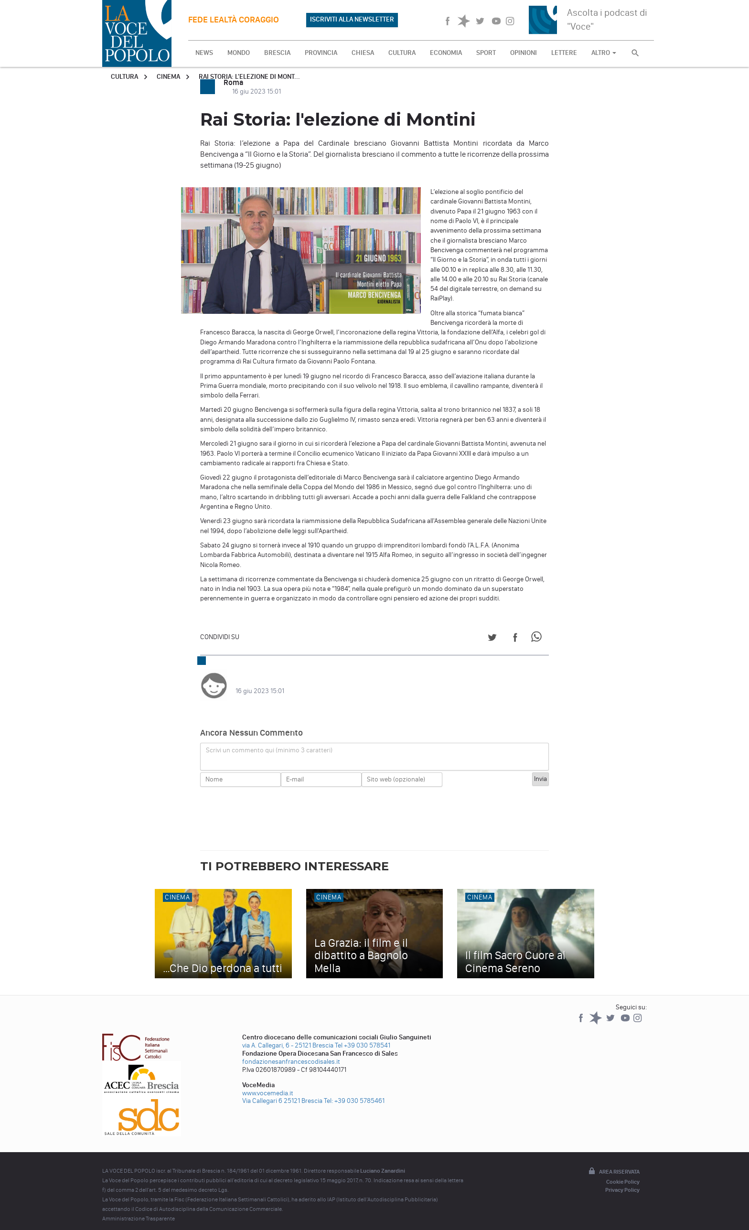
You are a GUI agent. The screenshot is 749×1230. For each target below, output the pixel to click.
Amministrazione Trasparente (138, 1209)
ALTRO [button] (603, 53)
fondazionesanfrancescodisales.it (291, 1052)
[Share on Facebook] (515, 639)
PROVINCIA (321, 53)
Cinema (168, 77)
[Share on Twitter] (492, 639)
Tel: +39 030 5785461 (354, 1091)
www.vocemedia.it (267, 1084)
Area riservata (613, 1162)
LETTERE (564, 53)
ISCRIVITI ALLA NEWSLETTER (352, 19)
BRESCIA (277, 53)
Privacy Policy (622, 1180)
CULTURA (402, 53)
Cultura (124, 77)
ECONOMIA (446, 53)
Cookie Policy (623, 1172)
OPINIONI (523, 53)
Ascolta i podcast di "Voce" (607, 19)
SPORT (486, 53)
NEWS (204, 53)
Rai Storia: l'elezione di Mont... (249, 77)
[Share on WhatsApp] (538, 639)
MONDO (238, 53)
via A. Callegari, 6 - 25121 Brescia (287, 1036)
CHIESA (363, 53)
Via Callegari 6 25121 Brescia (282, 1091)
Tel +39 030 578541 (362, 1036)
